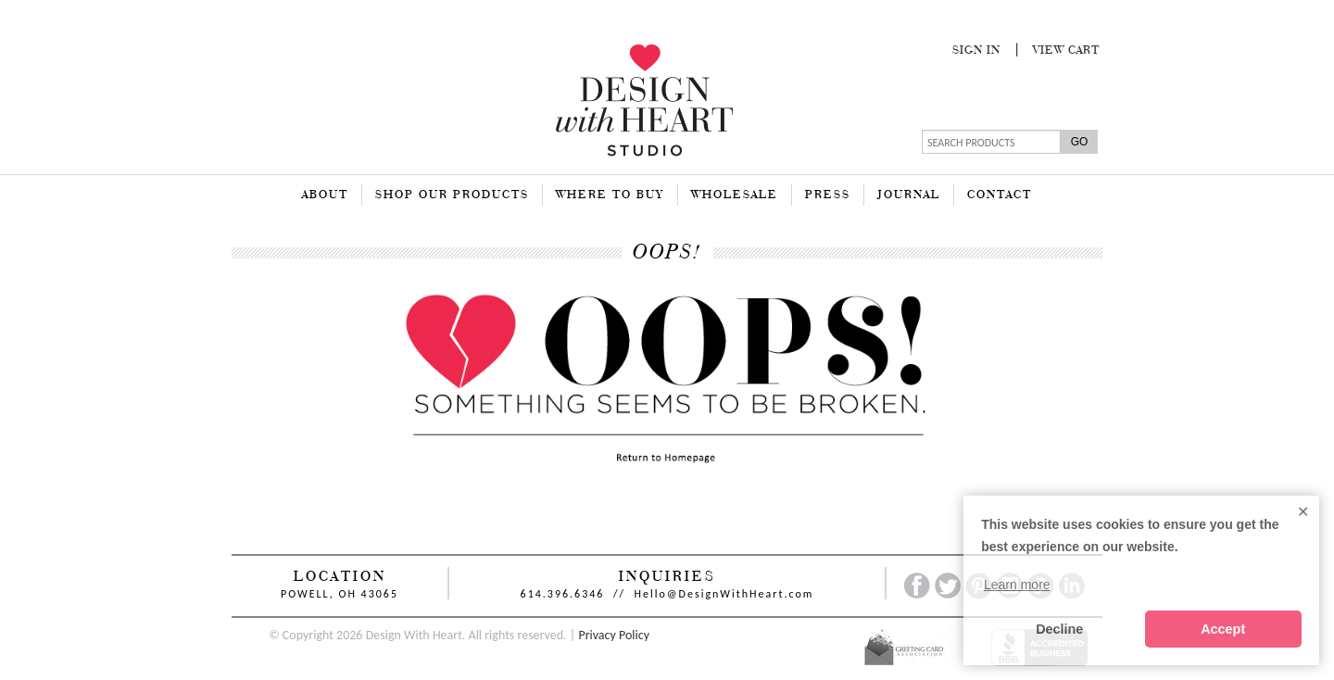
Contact (999, 195)
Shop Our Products (452, 195)
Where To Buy (610, 195)
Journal (908, 195)
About (325, 195)
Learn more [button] (1017, 584)
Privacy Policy (613, 635)
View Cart (1066, 50)
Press (827, 195)
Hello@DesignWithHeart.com (724, 593)
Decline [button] (1059, 629)
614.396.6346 (563, 593)
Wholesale (734, 195)
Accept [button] (1223, 629)
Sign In (976, 50)
